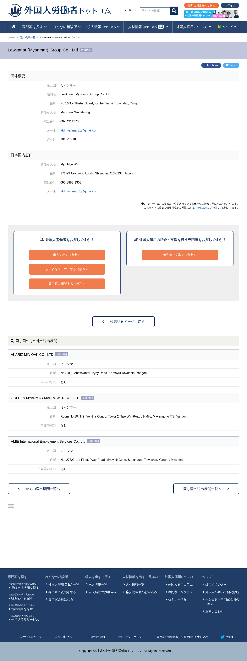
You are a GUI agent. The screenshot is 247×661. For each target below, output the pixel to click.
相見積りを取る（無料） (180, 254)
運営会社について (65, 636)
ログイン (230, 5)
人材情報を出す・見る (140, 577)
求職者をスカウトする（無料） (67, 269)
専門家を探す (17, 577)
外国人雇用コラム (180, 584)
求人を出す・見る (98, 577)
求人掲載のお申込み (102, 592)
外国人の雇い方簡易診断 (222, 592)
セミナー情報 (177, 599)
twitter (226, 636)
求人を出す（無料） (67, 254)
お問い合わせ (214, 611)
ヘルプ (207, 577)
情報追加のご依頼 (207, 207)
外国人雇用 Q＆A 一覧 (63, 584)
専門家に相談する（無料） (66, 283)
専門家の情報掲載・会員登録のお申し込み (182, 636)
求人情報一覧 (98, 584)
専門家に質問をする (62, 592)
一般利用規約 (97, 636)
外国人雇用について (179, 577)
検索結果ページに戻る (123, 322)
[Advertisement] (123, 537)
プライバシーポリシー (130, 636)
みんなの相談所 (56, 577)
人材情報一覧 (135, 584)
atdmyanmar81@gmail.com (79, 130)
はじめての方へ (216, 584)
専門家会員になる (60, 599)
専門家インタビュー (182, 592)
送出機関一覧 (27, 37)
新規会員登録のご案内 (201, 5)
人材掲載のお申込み (141, 592)
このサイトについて (30, 636)
